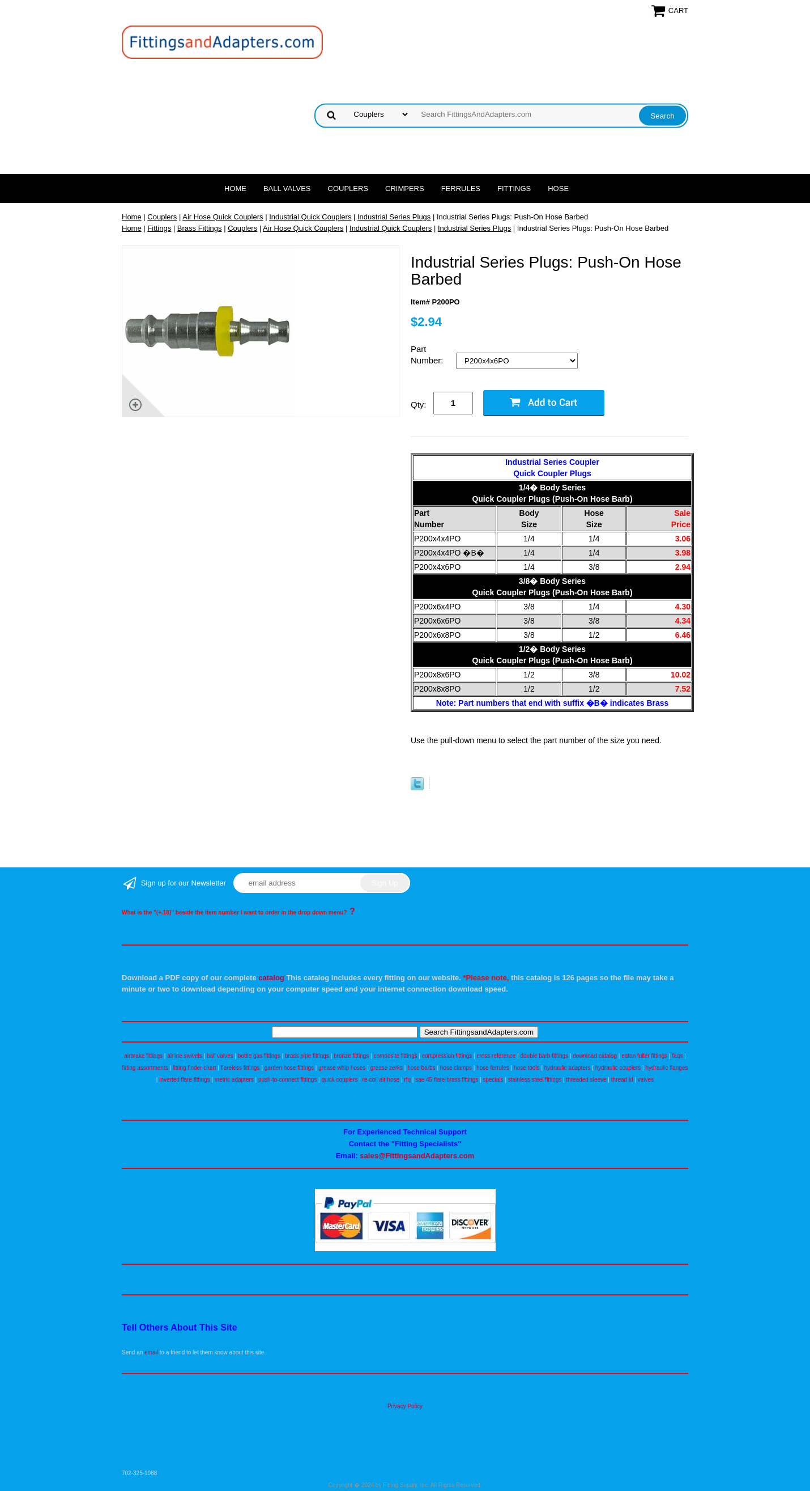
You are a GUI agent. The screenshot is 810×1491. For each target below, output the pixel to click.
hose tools (527, 1068)
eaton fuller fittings (644, 1056)
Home (235, 188)
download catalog (595, 1056)
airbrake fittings (143, 1056)
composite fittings (395, 1056)
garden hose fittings (289, 1068)
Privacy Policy (405, 1406)
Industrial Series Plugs (393, 217)
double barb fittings (545, 1056)
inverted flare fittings (184, 1080)
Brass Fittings (199, 228)
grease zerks (386, 1068)
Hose (558, 188)
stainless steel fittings (535, 1080)
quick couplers (339, 1080)
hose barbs (421, 1068)
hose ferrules (492, 1068)
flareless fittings (240, 1068)
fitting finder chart (194, 1068)
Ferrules (460, 188)
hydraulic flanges (666, 1068)
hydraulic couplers (618, 1068)
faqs (677, 1056)
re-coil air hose (381, 1080)
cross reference (495, 1056)
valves (646, 1080)
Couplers (348, 188)
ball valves (220, 1056)
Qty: (419, 404)
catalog (271, 977)
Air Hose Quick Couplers (222, 217)
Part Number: (428, 354)
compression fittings (447, 1056)
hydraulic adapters (567, 1068)
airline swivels (184, 1056)
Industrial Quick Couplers (310, 217)
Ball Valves (287, 188)
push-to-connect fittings (287, 1080)
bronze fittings (351, 1056)
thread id (622, 1080)
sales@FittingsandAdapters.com (417, 1155)
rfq (407, 1080)
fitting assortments (145, 1068)
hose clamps (456, 1068)
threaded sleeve (586, 1080)
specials (493, 1080)
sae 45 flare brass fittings (446, 1080)
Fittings (514, 188)
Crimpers (404, 188)
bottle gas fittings (259, 1056)
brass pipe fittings (307, 1056)
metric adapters (234, 1080)
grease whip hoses (341, 1068)
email (151, 1352)
